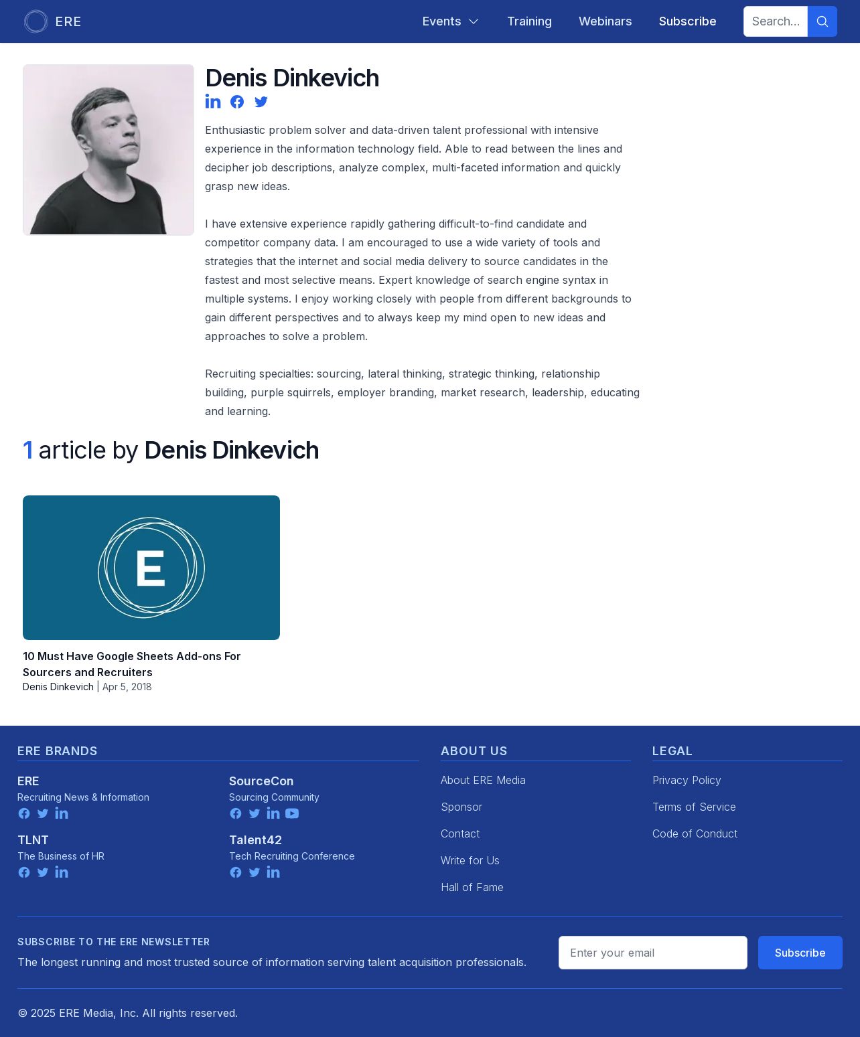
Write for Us (470, 860)
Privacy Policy (686, 780)
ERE (28, 781)
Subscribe (800, 952)
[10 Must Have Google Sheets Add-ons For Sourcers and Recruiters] (151, 567)
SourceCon (261, 781)
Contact (460, 833)
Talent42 (255, 840)
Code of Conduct (694, 833)
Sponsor (461, 806)
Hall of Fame (472, 887)
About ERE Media (483, 780)
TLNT (33, 840)
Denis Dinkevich (58, 686)
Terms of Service (694, 806)
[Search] (822, 21)
